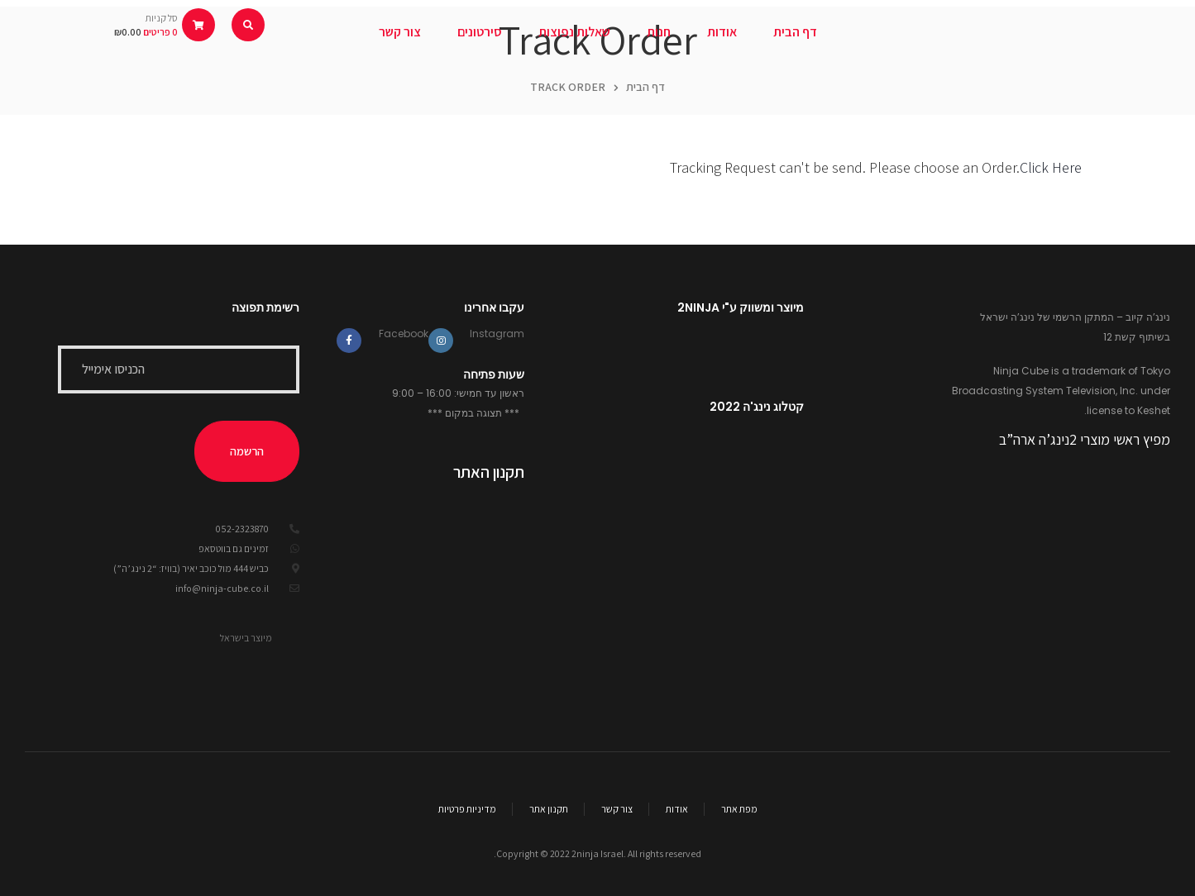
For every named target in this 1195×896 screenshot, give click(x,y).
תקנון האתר (488, 472)
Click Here (1051, 167)
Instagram (497, 333)
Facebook (403, 333)
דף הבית (645, 86)
